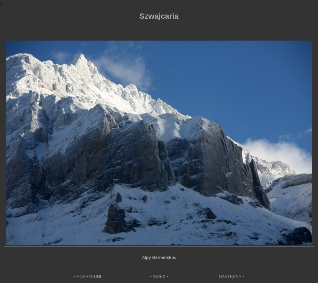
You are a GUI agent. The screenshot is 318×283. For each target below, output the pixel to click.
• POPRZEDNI (87, 276)
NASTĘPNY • (231, 276)
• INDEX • (159, 276)
